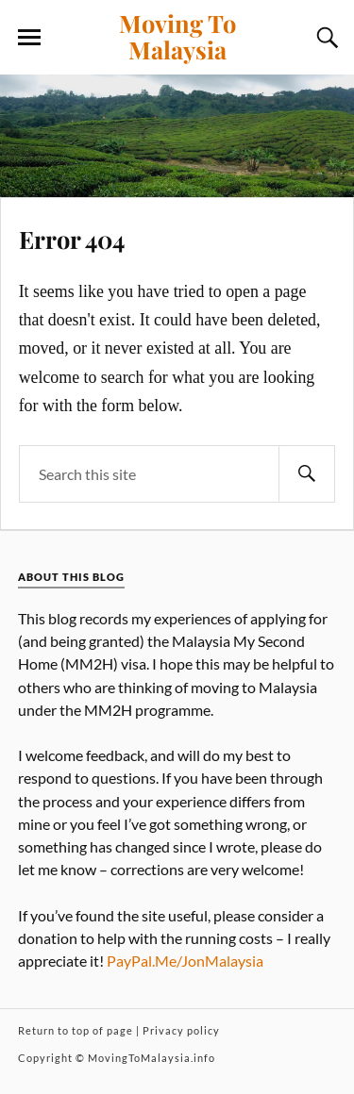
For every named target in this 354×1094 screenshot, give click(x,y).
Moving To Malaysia (177, 36)
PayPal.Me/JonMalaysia (185, 961)
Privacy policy (181, 1030)
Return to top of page (75, 1030)
